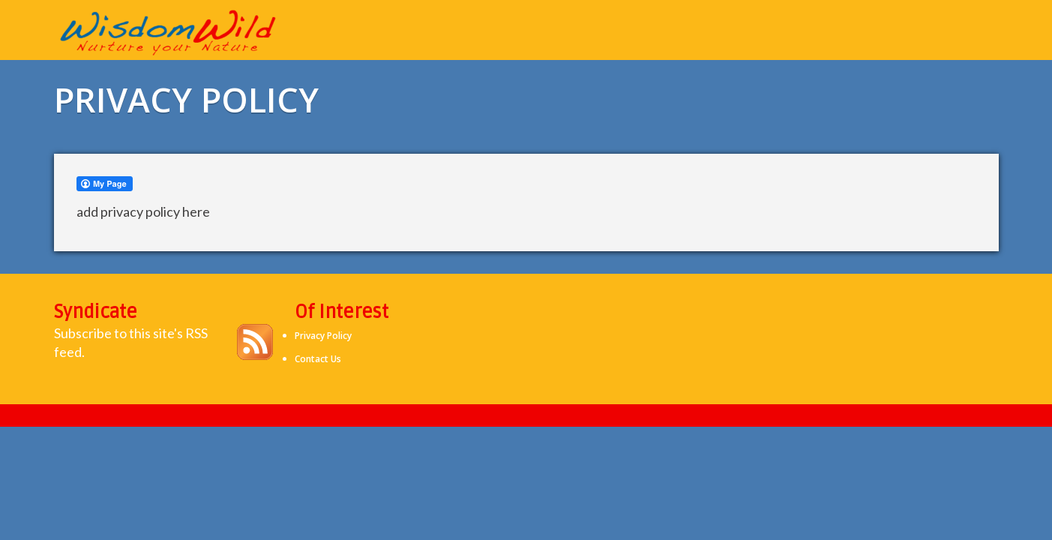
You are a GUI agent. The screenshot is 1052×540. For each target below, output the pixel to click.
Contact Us (318, 358)
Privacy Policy (323, 335)
